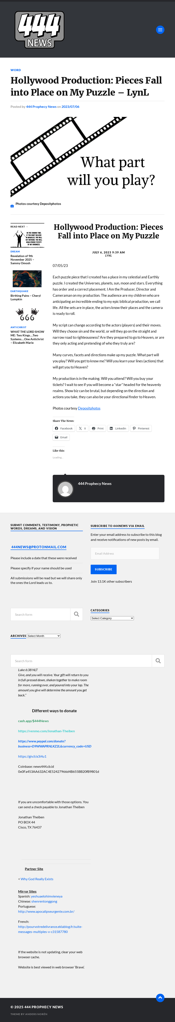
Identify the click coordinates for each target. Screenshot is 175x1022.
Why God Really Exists (37, 879)
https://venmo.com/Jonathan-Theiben (46, 731)
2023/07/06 (70, 106)
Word (16, 70)
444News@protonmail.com (38, 547)
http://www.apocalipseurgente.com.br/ (46, 911)
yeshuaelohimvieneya (46, 896)
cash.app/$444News (33, 721)
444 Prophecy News (41, 106)
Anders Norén (36, 1013)
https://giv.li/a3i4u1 (32, 756)
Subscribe (103, 569)
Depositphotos (89, 408)
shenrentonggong (44, 901)
